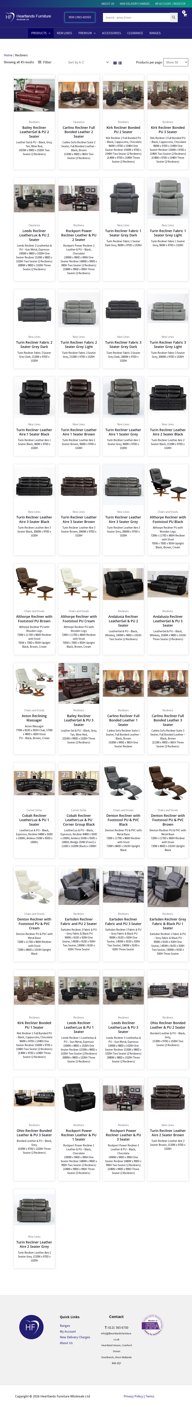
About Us (66, 1342)
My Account (68, 1331)
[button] (48, 33)
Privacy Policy (133, 1395)
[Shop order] (88, 62)
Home (8, 55)
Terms (149, 1395)
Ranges (65, 1325)
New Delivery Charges (75, 1336)
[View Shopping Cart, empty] (185, 17)
